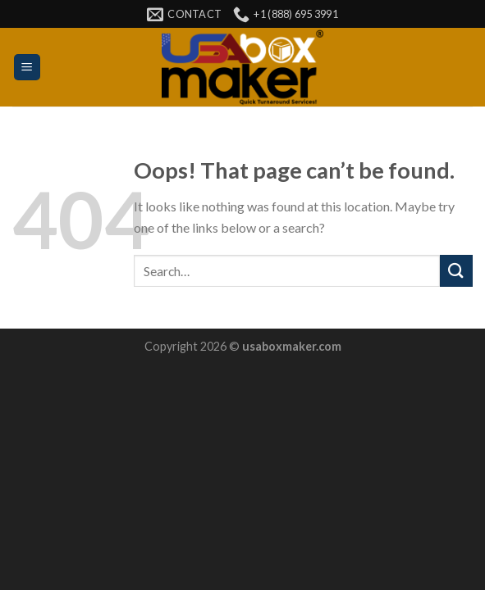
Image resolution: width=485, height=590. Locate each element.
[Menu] (27, 67)
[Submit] (456, 271)
